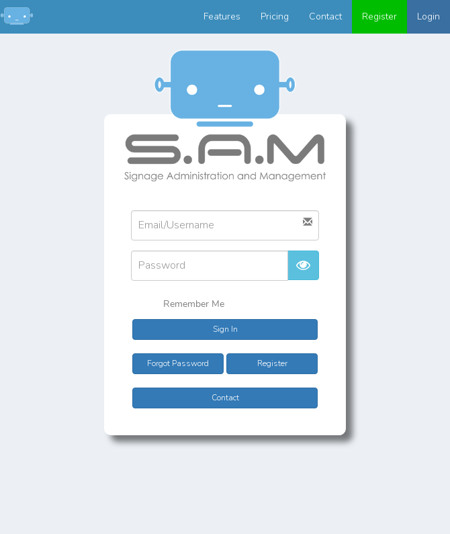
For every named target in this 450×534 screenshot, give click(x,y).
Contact (325, 16)
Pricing (275, 16)
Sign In (225, 329)
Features (222, 16)
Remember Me (185, 305)
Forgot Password (178, 363)
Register (379, 16)
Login (428, 16)
